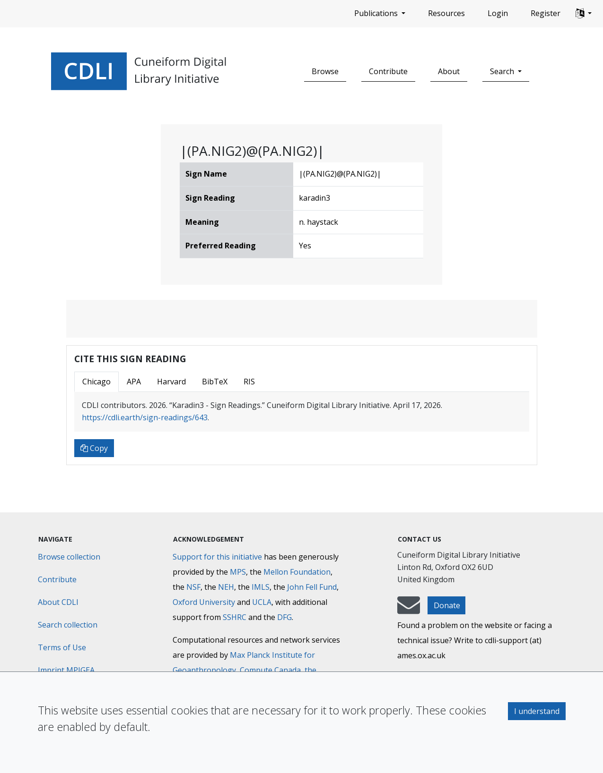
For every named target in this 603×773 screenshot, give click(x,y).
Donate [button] (447, 605)
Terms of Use (62, 647)
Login (498, 13)
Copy (94, 448)
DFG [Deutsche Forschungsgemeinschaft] (284, 617)
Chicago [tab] (96, 381)
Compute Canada (270, 670)
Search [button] (503, 71)
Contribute (388, 71)
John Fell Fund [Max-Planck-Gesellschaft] (312, 587)
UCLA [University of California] (261, 602)
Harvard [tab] (171, 381)
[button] (583, 14)
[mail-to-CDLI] (408, 609)
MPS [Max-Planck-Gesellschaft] (238, 572)
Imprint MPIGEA (66, 670)
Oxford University (204, 602)
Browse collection (69, 557)
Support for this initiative (217, 557)
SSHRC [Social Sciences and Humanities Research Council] (234, 617)
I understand (536, 711)
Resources (446, 13)
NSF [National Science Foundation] (193, 587)
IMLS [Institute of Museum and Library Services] (261, 587)
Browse (325, 71)
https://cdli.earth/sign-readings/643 (145, 417)
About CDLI (58, 602)
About (449, 71)
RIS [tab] (249, 381)
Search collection (67, 625)
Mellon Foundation (297, 572)
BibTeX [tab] (214, 381)
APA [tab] (134, 381)
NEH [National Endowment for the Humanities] (226, 587)
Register (545, 13)
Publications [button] (377, 13)
